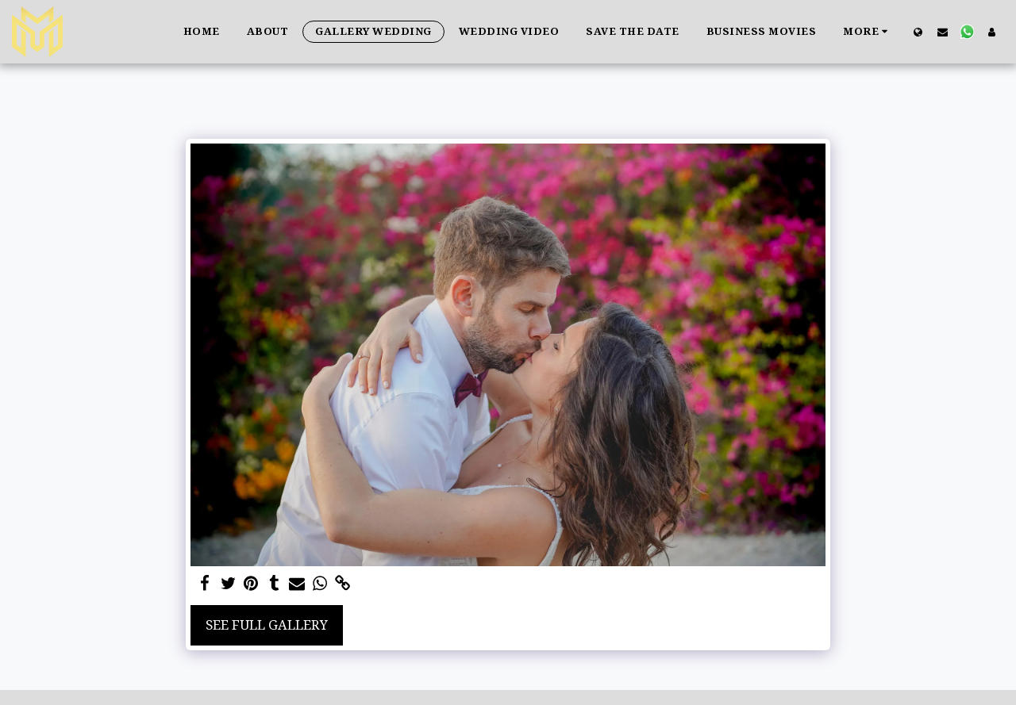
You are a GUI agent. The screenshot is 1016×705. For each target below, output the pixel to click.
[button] (942, 31)
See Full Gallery (267, 624)
